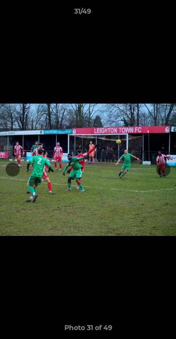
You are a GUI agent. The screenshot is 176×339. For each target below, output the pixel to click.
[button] (142, 13)
